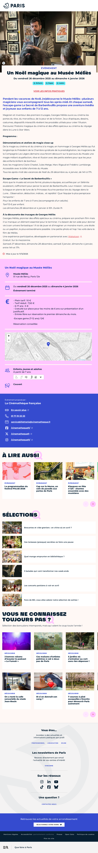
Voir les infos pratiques (49, 91)
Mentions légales (11, 834)
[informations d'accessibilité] (28, 377)
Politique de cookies (85, 834)
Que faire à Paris (23, 847)
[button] (48, 344)
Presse (59, 834)
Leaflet (69, 360)
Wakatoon (73, 236)
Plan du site (49, 838)
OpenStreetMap (81, 360)
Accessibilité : (37, 834)
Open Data (69, 834)
